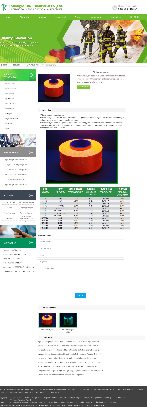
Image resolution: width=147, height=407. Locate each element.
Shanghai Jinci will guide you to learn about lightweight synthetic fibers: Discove (68, 346)
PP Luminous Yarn (9, 218)
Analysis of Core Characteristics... (16, 175)
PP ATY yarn (8, 114)
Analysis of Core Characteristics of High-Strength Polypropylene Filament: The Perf (69, 354)
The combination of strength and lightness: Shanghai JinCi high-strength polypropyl (69, 350)
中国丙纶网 (55, 392)
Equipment (60, 17)
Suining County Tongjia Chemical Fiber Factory (98, 402)
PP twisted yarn (9, 109)
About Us (24, 17)
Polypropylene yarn (26, 208)
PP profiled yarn (9, 99)
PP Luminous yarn (31, 65)
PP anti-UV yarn (9, 104)
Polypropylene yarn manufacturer (26, 213)
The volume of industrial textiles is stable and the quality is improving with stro (67, 358)
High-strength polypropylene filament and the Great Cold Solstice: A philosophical (68, 342)
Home (8, 17)
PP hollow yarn (9, 94)
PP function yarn (9, 84)
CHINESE (135, 17)
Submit (80, 295)
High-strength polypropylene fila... (16, 160)
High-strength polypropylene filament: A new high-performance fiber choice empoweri (70, 362)
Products (42, 17)
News (77, 17)
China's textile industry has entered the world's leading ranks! (61, 375)
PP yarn (6, 129)
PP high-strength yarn (11, 119)
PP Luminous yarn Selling (68, 331)
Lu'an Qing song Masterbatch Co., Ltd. (63, 402)
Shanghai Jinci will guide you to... (16, 165)
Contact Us (115, 17)
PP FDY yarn (8, 124)
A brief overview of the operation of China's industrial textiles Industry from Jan (67, 366)
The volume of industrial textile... (16, 180)
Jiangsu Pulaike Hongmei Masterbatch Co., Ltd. (28, 402)
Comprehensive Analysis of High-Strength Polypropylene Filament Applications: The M (70, 371)
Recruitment (95, 17)
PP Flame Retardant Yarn (26, 219)
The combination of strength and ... (17, 170)
